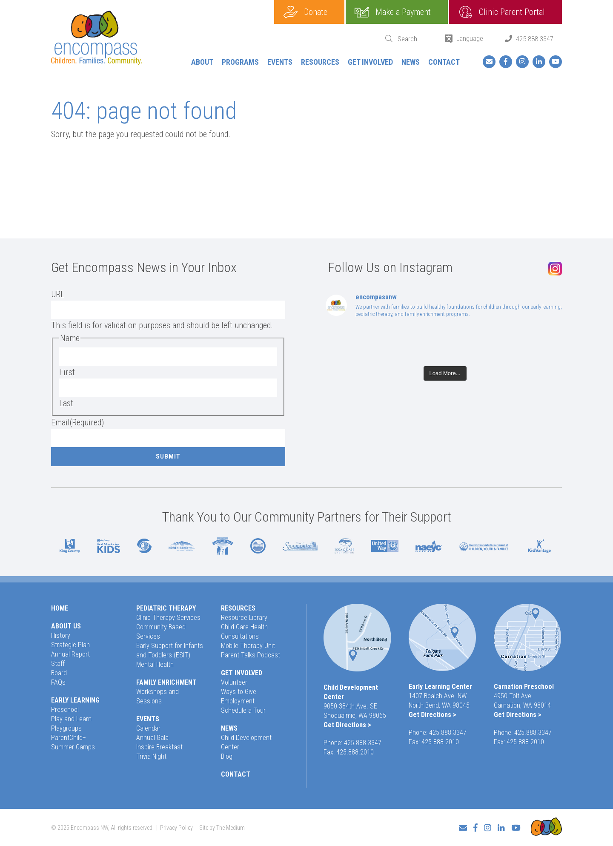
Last (66, 403)
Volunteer (234, 682)
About (202, 61)
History (60, 635)
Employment (238, 701)
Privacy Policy (176, 827)
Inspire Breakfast (159, 747)
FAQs (58, 682)
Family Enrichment (166, 682)
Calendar (148, 728)
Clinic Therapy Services (168, 618)
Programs (240, 61)
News (410, 61)
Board (59, 673)
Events (279, 61)
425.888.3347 (534, 38)
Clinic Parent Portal (512, 12)
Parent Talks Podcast (250, 655)
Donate (315, 12)
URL (57, 294)
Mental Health (155, 664)
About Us (66, 626)
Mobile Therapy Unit (248, 646)
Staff (58, 664)
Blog (226, 756)
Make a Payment (403, 12)
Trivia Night (151, 756)
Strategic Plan (70, 645)
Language (469, 38)
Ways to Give (238, 692)
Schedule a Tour (243, 710)
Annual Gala (152, 738)
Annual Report (70, 654)
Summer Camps (73, 747)
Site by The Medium (222, 827)
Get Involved (370, 61)
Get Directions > (347, 725)
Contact (444, 61)
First (67, 372)
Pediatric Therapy (166, 608)
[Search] (410, 38)
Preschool (65, 709)
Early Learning (75, 700)
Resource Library (244, 618)
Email (77, 422)
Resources (320, 61)
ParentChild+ (68, 738)
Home (59, 608)
